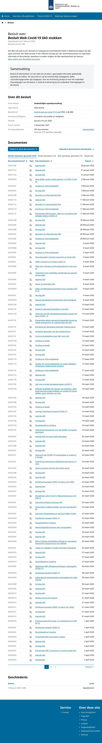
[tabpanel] (51, 414)
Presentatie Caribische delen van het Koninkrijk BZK (55, 508)
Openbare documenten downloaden (76, 149)
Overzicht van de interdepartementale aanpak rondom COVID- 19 (56, 314)
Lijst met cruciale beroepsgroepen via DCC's (53, 384)
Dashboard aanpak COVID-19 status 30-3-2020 (54, 607)
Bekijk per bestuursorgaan (66, 16)
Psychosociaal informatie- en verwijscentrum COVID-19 (56, 622)
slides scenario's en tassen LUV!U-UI (50, 261)
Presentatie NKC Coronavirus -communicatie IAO (55, 650)
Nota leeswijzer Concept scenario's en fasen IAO (55, 257)
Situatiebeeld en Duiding (45, 425)
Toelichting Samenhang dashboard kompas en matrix (55, 462)
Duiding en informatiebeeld (46, 186)
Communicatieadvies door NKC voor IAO (52, 336)
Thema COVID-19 (44, 16)
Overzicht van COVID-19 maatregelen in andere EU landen (55, 456)
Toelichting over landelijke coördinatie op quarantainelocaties (56, 274)
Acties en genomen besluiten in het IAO (52, 309)
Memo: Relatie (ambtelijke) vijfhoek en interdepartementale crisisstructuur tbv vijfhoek (56, 542)
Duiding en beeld (42, 341)
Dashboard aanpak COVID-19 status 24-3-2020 (54, 482)
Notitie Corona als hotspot (46, 598)
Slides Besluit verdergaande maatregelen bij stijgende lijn (56, 578)
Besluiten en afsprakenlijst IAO (48, 195)
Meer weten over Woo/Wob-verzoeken (24, 59)
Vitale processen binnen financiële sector (52, 468)
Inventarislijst (88, 129)
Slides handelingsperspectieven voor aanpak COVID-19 (56, 290)
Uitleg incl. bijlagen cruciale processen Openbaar (55, 548)
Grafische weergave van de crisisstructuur (52, 331)
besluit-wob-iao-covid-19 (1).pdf (47, 112)
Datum (89, 161)
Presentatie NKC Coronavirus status (50, 637)
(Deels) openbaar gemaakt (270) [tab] (22, 156)
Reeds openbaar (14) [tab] (47, 156)
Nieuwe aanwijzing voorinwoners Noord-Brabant (55, 300)
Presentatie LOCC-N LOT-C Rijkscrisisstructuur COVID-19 (55, 497)
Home (5, 16)
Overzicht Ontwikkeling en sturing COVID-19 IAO (55, 513)
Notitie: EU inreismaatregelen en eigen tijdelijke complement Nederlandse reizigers (56, 365)
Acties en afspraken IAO (45, 284)
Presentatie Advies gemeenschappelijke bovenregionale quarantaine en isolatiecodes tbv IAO (56, 321)
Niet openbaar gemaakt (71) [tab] (70, 156)
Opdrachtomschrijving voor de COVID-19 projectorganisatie (56, 431)
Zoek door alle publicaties (23, 16)
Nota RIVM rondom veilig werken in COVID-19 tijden (56, 180)
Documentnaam (43, 161)
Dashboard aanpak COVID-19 (47, 518)
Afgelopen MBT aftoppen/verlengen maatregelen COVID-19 (56, 567)
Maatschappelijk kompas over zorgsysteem (53, 527)
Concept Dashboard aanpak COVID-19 (51, 411)
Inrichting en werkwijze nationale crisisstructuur (55, 327)
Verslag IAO (40, 175)
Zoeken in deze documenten (23, 149)
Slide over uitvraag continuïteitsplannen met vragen (56, 267)
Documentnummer (18, 161)
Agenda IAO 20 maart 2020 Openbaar (51, 436)
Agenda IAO (40, 165)
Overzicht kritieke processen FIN (48, 502)
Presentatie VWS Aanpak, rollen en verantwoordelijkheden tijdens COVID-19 (56, 214)
